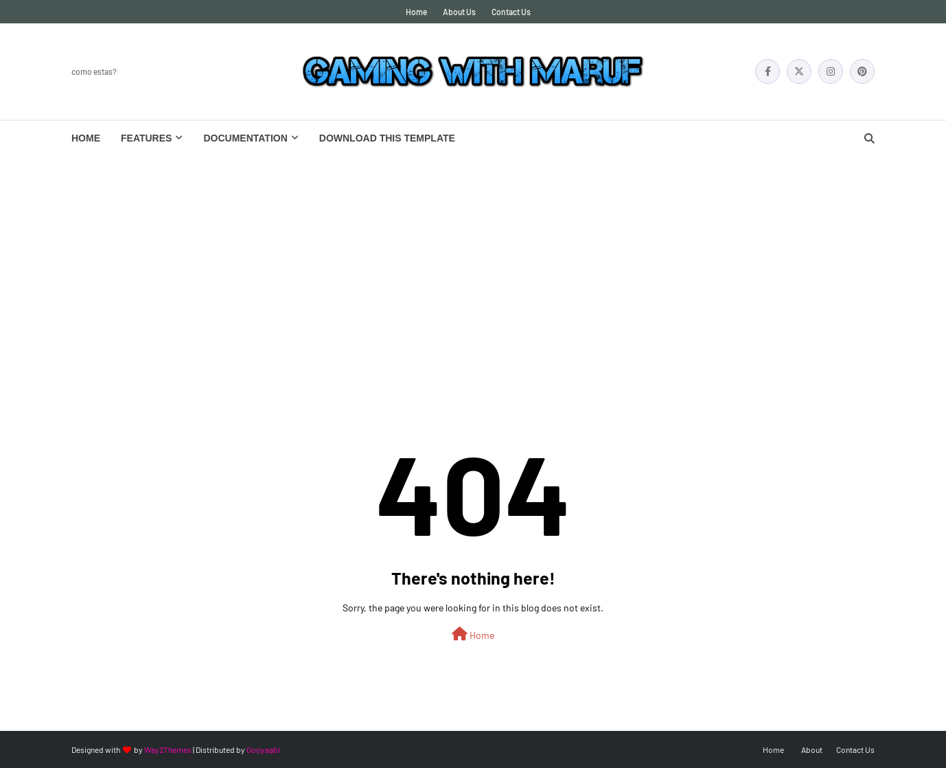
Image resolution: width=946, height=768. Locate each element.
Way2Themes (168, 749)
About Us (459, 11)
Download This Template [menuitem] (387, 138)
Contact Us (511, 11)
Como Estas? (94, 71)
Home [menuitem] (85, 138)
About (811, 749)
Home (416, 11)
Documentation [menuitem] (245, 138)
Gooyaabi (263, 749)
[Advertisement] (473, 258)
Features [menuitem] (146, 138)
